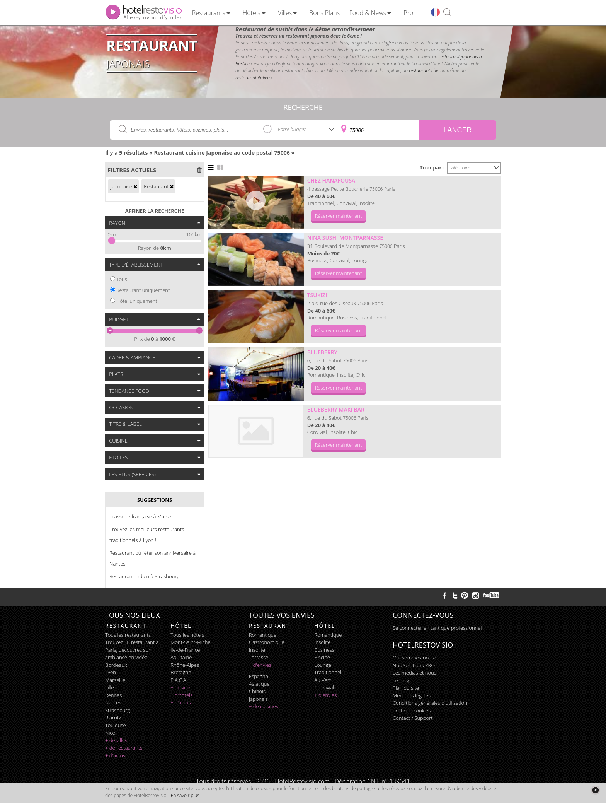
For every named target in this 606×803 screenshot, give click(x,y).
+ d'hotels (181, 695)
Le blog (401, 680)
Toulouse (115, 725)
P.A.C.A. (178, 680)
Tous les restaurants (128, 634)
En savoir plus (185, 795)
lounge (322, 664)
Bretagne (180, 672)
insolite (257, 649)
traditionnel (327, 672)
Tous (121, 279)
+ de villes (116, 740)
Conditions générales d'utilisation (430, 702)
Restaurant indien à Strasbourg (144, 576)
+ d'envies (260, 664)
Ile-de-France (185, 649)
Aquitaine (181, 657)
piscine (322, 657)
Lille (109, 687)
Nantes (113, 702)
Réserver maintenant (338, 215)
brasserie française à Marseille (143, 516)
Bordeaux (116, 664)
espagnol (259, 676)
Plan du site (406, 687)
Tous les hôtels (187, 634)
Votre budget (291, 129)
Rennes (113, 695)
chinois (257, 691)
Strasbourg (117, 710)
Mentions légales (412, 695)
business (324, 649)
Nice (110, 732)
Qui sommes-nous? (414, 657)
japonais (258, 698)
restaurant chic (424, 70)
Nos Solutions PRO (414, 665)
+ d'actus (115, 755)
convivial (324, 687)
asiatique (259, 683)
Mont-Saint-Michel (190, 642)
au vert (322, 680)
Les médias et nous (414, 672)
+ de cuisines (263, 706)
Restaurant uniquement (143, 290)
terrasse (258, 657)
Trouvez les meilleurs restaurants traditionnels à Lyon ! (146, 534)
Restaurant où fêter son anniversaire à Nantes (152, 558)
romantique (262, 634)
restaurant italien (252, 77)
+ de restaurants (123, 747)
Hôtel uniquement (136, 300)
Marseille (115, 680)
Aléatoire (461, 167)
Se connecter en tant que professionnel (437, 627)
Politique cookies (412, 710)
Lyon (110, 672)
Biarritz (113, 717)
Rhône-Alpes (184, 664)
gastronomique (266, 642)
